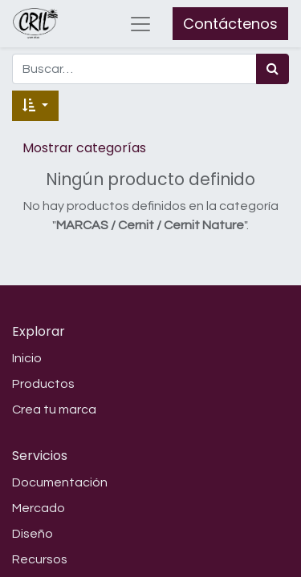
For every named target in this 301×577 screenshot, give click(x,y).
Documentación (60, 482)
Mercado (38, 508)
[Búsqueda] (272, 69)
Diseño (32, 533)
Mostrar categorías (84, 148)
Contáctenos (230, 24)
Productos (43, 383)
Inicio (27, 358)
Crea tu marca (54, 409)
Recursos (39, 559)
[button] (35, 106)
